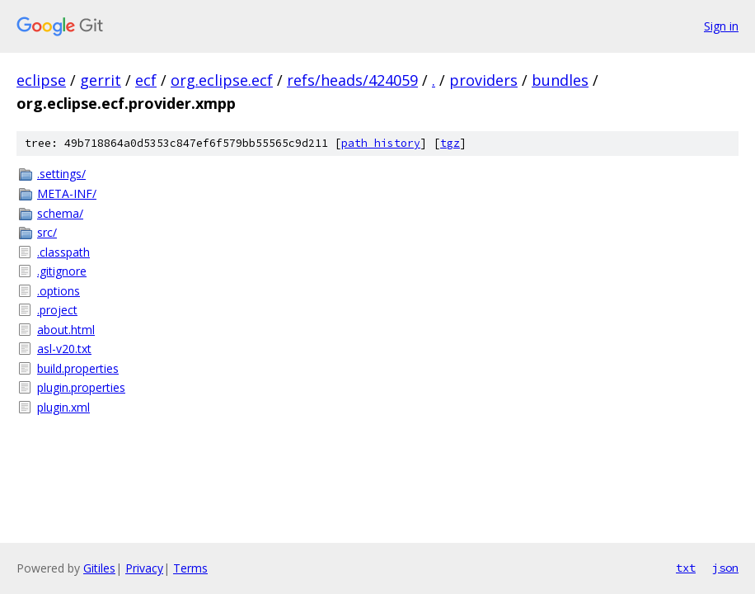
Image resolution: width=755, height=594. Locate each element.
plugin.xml (63, 407)
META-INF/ (66, 193)
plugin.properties (81, 387)
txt (686, 567)
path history (380, 143)
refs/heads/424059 (352, 80)
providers (483, 80)
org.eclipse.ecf (222, 80)
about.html (66, 329)
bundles (560, 80)
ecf (146, 80)
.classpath (63, 252)
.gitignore (62, 271)
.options (58, 291)
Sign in (721, 26)
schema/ (60, 213)
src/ (47, 232)
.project (57, 310)
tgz (450, 143)
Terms (190, 568)
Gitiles (99, 568)
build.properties (78, 368)
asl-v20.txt (64, 348)
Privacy (144, 568)
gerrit (100, 80)
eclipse (41, 80)
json (725, 567)
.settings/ (61, 174)
